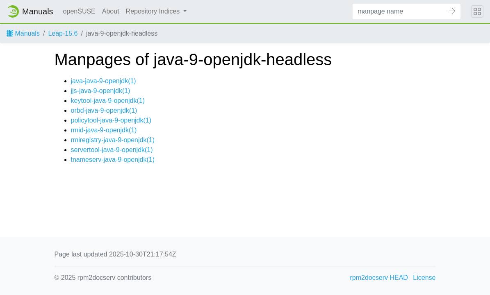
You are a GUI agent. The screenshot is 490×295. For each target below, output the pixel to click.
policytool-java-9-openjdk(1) (111, 120)
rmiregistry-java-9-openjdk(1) (113, 139)
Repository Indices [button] (154, 11)
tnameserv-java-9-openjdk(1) (113, 159)
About (110, 11)
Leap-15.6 (62, 33)
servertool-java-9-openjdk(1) (112, 149)
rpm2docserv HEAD (379, 277)
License (424, 277)
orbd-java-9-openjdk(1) (104, 110)
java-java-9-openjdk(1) (103, 80)
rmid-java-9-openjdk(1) (104, 130)
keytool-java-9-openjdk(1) (108, 100)
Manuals (23, 33)
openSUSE (79, 11)
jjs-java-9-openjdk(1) (100, 90)
